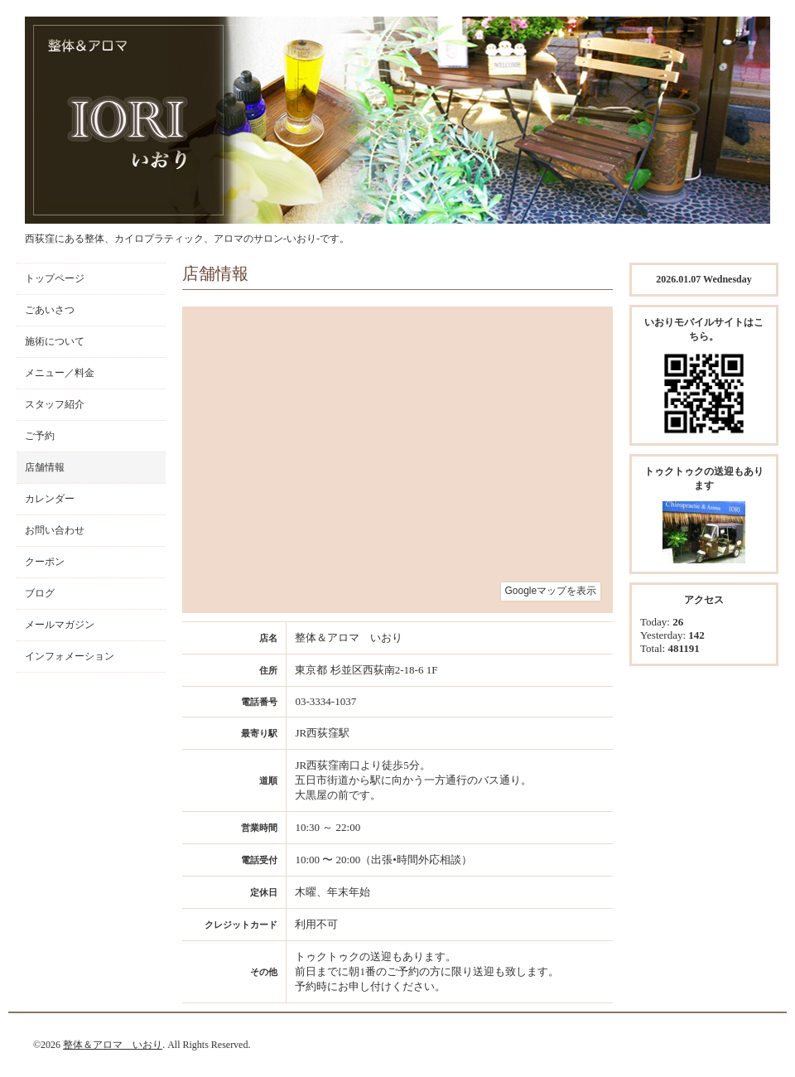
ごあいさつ (50, 310)
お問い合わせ (54, 530)
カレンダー (50, 499)
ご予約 (40, 436)
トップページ (54, 278)
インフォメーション (69, 656)
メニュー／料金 (59, 373)
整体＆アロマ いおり (112, 1044)
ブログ (40, 593)
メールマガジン (59, 624)
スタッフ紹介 (54, 404)
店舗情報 (45, 467)
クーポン (45, 561)
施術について (54, 341)
